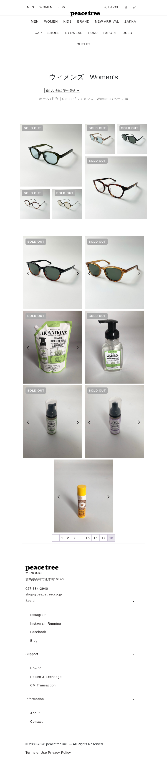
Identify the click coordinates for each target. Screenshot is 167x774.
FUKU (93, 33)
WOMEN (45, 7)
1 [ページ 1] (62, 538)
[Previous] (27, 273)
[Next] (77, 273)
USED (127, 33)
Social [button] (30, 601)
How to (36, 668)
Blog (34, 640)
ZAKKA (130, 21)
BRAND (83, 21)
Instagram (38, 615)
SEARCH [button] (111, 7)
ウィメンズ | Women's (93, 99)
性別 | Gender (63, 99)
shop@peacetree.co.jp (43, 594)
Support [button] (31, 654)
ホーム (44, 99)
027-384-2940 (36, 588)
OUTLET (83, 44)
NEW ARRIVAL (107, 21)
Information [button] (34, 699)
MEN (30, 7)
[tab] (83, 601)
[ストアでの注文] (62, 90)
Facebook (38, 632)
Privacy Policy (59, 752)
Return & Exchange (46, 677)
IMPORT (110, 33)
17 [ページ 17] (103, 538)
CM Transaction (43, 685)
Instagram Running (45, 623)
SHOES (54, 33)
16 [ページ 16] (96, 538)
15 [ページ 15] (88, 538)
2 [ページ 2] (68, 538)
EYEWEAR (74, 33)
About (35, 713)
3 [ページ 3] (74, 538)
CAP (38, 33)
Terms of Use (36, 752)
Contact (36, 721)
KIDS (61, 7)
